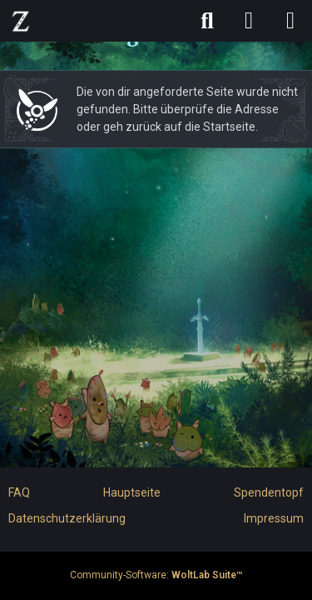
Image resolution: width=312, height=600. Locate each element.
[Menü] (290, 21)
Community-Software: (156, 575)
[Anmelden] (248, 21)
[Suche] (207, 21)
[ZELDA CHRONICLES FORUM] (21, 21)
